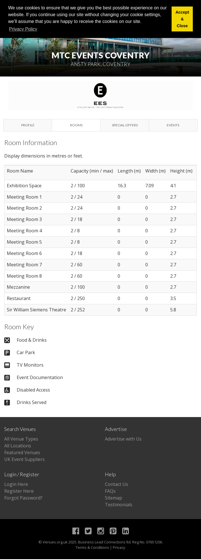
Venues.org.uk (55, 542)
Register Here (19, 491)
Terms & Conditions (92, 547)
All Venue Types (21, 439)
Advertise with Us (123, 439)
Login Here (16, 484)
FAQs (110, 491)
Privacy (119, 547)
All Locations (17, 446)
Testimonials (118, 504)
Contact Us (116, 484)
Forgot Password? (23, 498)
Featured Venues (22, 452)
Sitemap (113, 498)
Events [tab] (173, 125)
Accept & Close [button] (182, 19)
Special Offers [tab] (125, 125)
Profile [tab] (27, 125)
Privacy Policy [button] (23, 29)
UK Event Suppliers (24, 459)
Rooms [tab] (76, 125)
